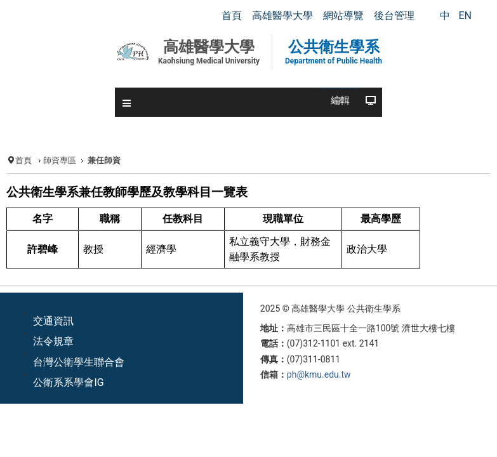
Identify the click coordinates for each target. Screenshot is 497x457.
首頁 (23, 160)
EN (465, 16)
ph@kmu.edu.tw (319, 374)
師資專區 (59, 160)
